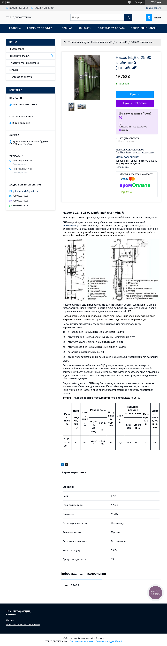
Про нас (67, 28)
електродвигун (71, 225)
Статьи (10, 620)
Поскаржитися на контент (82, 641)
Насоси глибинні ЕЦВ (103, 42)
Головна (15, 28)
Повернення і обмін (144, 28)
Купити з (134, 103)
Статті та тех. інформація (24, 63)
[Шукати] (128, 17)
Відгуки (14, 70)
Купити (135, 94)
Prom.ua (100, 638)
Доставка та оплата (111, 28)
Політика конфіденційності (109, 641)
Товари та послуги (39, 28)
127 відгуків (138, 2)
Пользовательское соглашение (23, 624)
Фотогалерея (17, 49)
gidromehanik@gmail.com (26, 191)
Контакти (85, 28)
